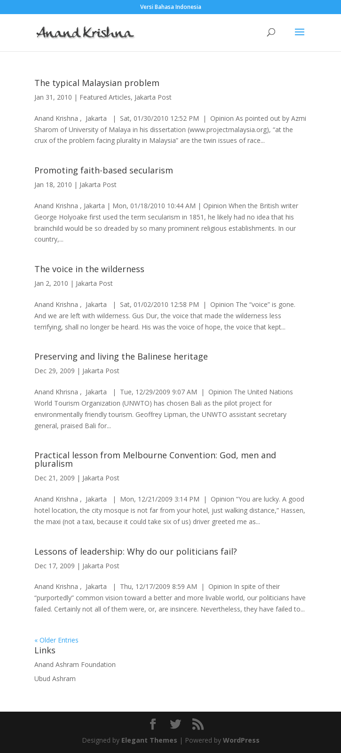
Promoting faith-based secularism (103, 170)
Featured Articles (105, 97)
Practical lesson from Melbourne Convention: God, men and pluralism (155, 459)
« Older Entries (56, 639)
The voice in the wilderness (89, 269)
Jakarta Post (153, 97)
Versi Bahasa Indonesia (170, 7)
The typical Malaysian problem (96, 82)
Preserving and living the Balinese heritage (121, 356)
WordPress (241, 740)
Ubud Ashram (55, 678)
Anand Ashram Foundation (75, 664)
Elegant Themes (149, 740)
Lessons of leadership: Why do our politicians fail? (135, 551)
